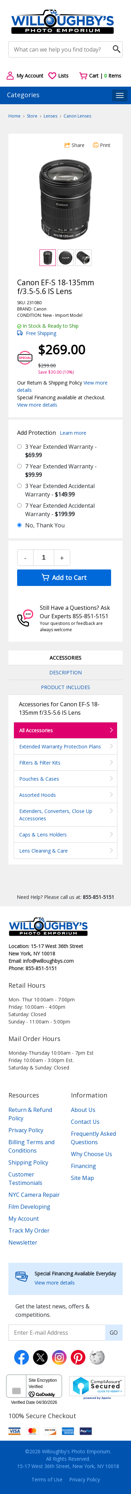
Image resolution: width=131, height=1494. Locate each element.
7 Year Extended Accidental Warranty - (60, 510)
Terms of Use (47, 1479)
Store (32, 116)
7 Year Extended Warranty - (61, 470)
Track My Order (29, 1230)
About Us (83, 1110)
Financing (83, 1166)
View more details (37, 404)
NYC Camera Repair (34, 1195)
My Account (23, 1218)
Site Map (82, 1178)
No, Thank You (45, 525)
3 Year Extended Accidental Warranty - (60, 490)
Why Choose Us (91, 1154)
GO (114, 1332)
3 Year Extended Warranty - (61, 451)
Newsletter (22, 1242)
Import (62, 315)
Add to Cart (64, 577)
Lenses (50, 116)
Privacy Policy (25, 1130)
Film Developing (29, 1206)
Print (101, 145)
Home (14, 116)
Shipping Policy (28, 1162)
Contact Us (85, 1122)
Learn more (73, 432)
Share (74, 145)
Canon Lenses (77, 116)
